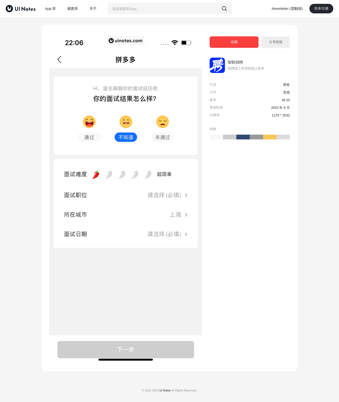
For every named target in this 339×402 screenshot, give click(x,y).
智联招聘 (235, 62)
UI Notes (164, 390)
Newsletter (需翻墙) (287, 8)
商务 (286, 85)
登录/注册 (321, 8)
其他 (286, 92)
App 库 (50, 8)
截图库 (72, 8)
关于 (93, 8)
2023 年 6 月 (280, 108)
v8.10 (286, 100)
